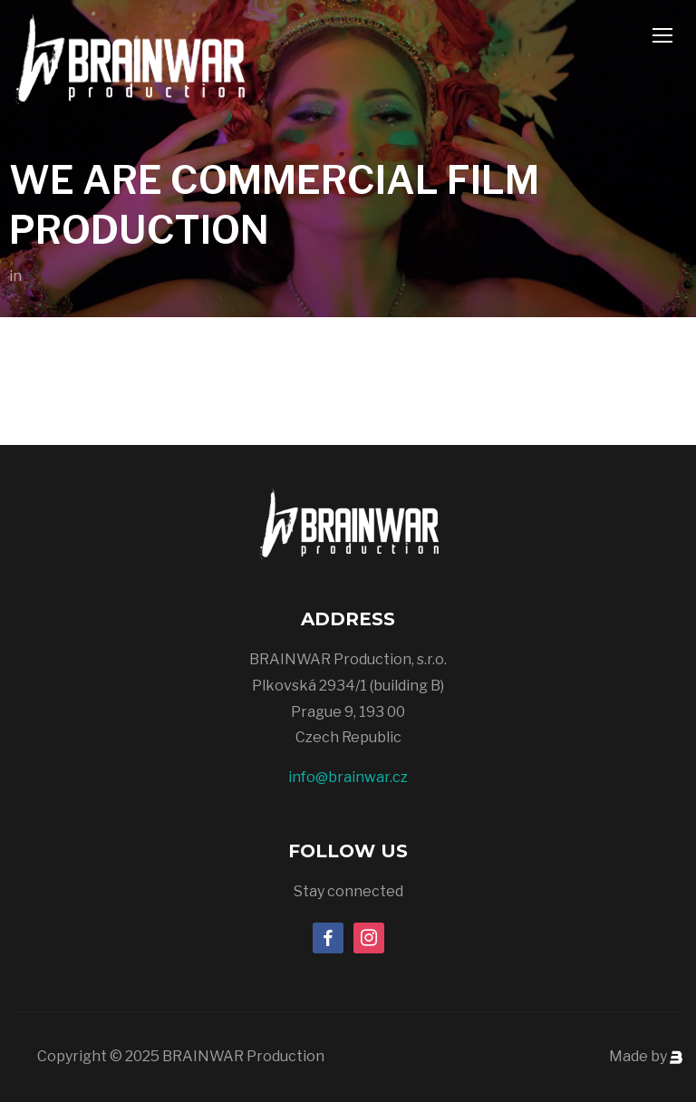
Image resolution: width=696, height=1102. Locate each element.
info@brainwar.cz (348, 777)
